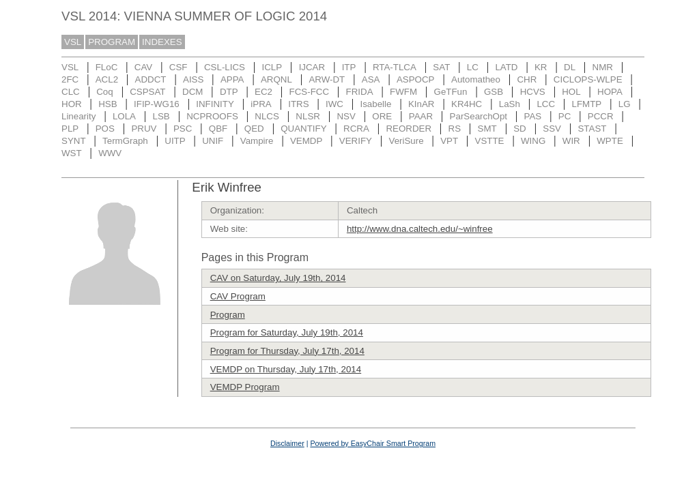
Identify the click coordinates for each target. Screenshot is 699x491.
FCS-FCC (309, 92)
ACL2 (107, 79)
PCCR (601, 116)
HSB (107, 104)
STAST (591, 128)
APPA (232, 79)
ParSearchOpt (478, 116)
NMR (603, 67)
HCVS (532, 92)
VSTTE (489, 141)
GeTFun (451, 92)
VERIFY (355, 141)
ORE (382, 116)
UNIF (212, 141)
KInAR (421, 104)
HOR (71, 104)
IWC (334, 104)
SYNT (73, 141)
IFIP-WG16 (157, 104)
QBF (218, 128)
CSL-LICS (224, 67)
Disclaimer (287, 443)
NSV (346, 116)
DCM (192, 92)
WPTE (610, 141)
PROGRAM (111, 42)
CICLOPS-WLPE (588, 79)
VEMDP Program (245, 387)
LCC (546, 104)
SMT (487, 128)
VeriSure (405, 141)
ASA (371, 79)
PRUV (143, 128)
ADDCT (151, 79)
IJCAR (312, 67)
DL (569, 67)
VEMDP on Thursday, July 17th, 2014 (286, 369)
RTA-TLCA (394, 67)
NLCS (267, 116)
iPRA (261, 104)
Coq (104, 92)
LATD (506, 67)
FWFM (403, 92)
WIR (571, 141)
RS (454, 128)
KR (540, 67)
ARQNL (276, 79)
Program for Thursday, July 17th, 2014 (287, 351)
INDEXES (162, 42)
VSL (72, 42)
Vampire (257, 141)
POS (105, 128)
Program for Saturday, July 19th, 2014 (286, 332)
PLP (70, 128)
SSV (552, 128)
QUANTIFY (303, 128)
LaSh (509, 104)
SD (519, 128)
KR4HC (466, 104)
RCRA (356, 128)
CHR (527, 79)
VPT (449, 141)
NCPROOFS (212, 116)
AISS (193, 79)
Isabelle (376, 104)
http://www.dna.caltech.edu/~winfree (420, 229)
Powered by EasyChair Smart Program (373, 443)
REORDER (408, 128)
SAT (441, 67)
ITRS (298, 104)
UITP (175, 141)
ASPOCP (416, 79)
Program (227, 315)
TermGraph (125, 141)
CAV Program (238, 296)
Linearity (78, 116)
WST (71, 153)
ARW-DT (327, 79)
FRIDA (359, 92)
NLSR (308, 116)
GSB (493, 92)
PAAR (421, 116)
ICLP (271, 67)
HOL (571, 92)
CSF (178, 67)
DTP (229, 92)
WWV (110, 153)
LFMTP (587, 104)
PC (564, 116)
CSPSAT (147, 92)
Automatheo (475, 79)
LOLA (124, 116)
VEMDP (306, 141)
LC (473, 67)
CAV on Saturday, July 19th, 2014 (278, 278)
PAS (533, 116)
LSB (161, 116)
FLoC (107, 67)
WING (533, 141)
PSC (182, 128)
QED (254, 128)
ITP (349, 67)
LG (624, 104)
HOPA (610, 92)
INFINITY (215, 104)
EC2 (263, 92)
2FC (70, 79)
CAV (143, 67)
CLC (70, 92)
